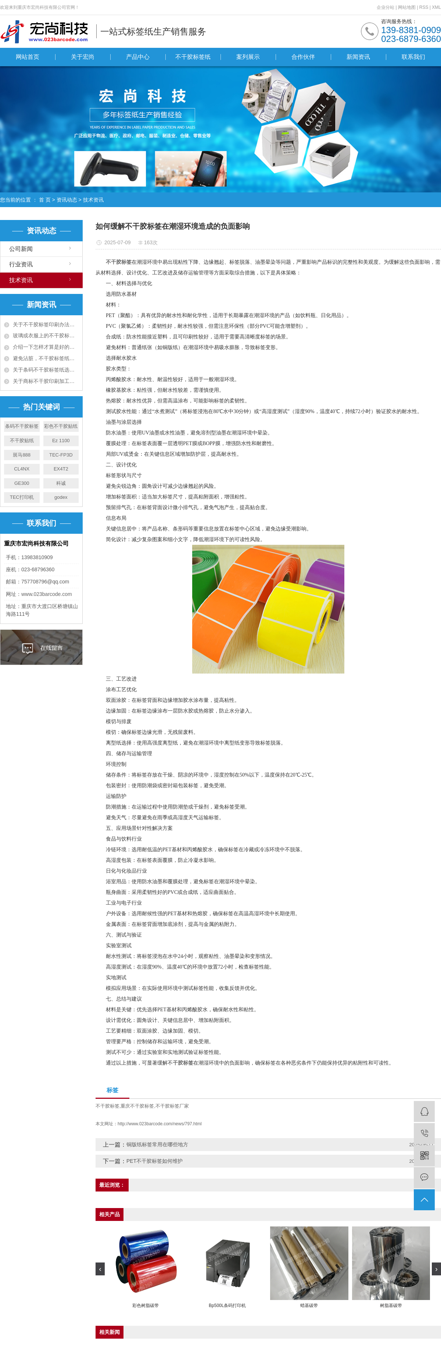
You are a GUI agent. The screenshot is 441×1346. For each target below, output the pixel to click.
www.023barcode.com (46, 594)
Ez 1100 (61, 440)
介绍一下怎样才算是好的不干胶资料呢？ (46, 347)
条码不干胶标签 (22, 426)
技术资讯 (93, 200)
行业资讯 (21, 264)
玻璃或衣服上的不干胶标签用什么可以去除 (46, 335)
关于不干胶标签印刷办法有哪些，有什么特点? (46, 324)
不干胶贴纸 (22, 440)
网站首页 (27, 57)
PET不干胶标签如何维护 (154, 1161)
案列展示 (248, 57)
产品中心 (138, 57)
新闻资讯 (358, 57)
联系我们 (413, 57)
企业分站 (385, 7)
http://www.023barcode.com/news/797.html (160, 1123)
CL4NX (21, 469)
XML (436, 7)
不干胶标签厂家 (172, 1106)
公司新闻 (21, 249)
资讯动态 (67, 200)
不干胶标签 (107, 1106)
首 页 (45, 200)
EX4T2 (61, 469)
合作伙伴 (303, 57)
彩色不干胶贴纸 (61, 426)
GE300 (21, 483)
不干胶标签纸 (193, 57)
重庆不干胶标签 (137, 1106)
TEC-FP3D (61, 455)
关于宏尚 (82, 57)
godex (60, 497)
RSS (424, 7)
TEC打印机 (22, 497)
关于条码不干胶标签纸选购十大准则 (46, 370)
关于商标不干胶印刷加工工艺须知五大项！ (46, 381)
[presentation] (100, 1268)
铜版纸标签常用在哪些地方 (157, 1144)
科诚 (61, 483)
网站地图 (407, 7)
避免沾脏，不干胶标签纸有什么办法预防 (46, 358)
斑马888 (22, 455)
